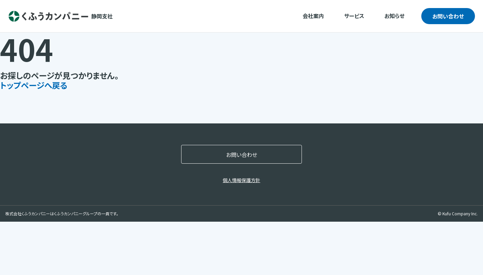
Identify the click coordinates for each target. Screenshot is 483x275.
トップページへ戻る (33, 85)
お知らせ (394, 15)
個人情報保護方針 (241, 180)
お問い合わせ (448, 16)
